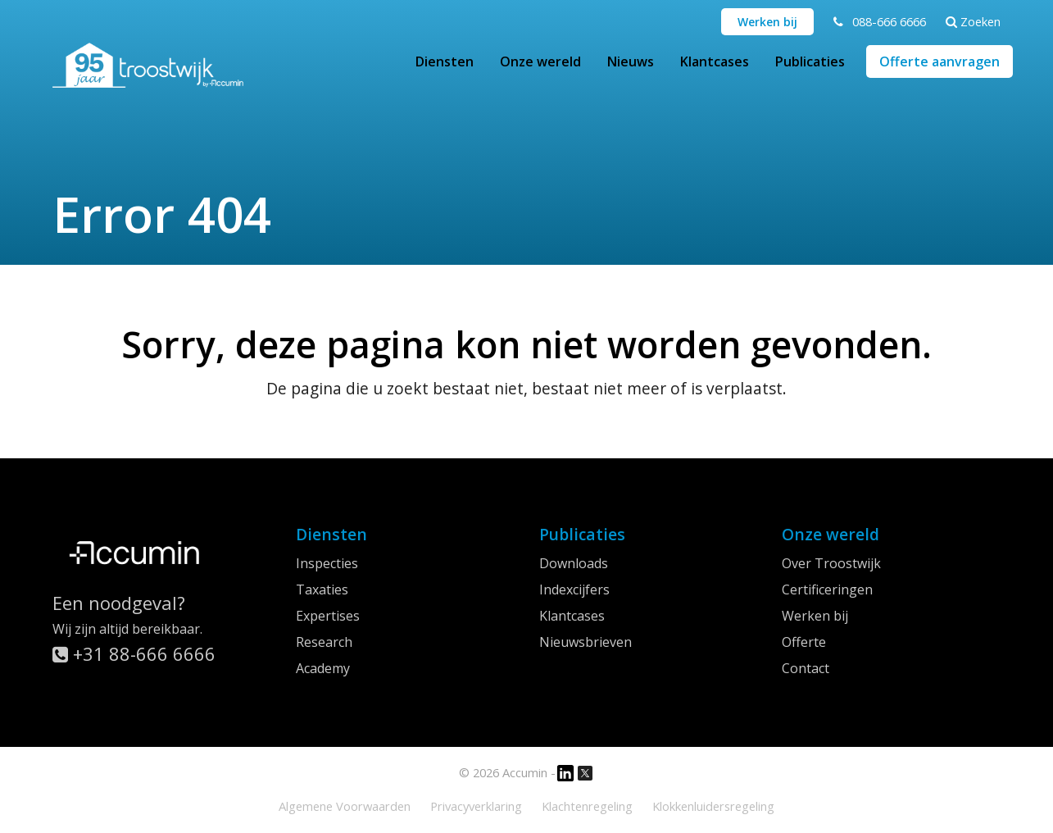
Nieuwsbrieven (585, 642)
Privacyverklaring (476, 806)
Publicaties (810, 61)
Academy (323, 668)
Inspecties (327, 563)
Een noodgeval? (118, 602)
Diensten (444, 61)
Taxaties (322, 589)
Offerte (804, 642)
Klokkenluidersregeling (713, 806)
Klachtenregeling (587, 806)
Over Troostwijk (831, 563)
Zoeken (973, 21)
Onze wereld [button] (540, 61)
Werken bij (767, 22)
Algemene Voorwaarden (345, 806)
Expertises (328, 616)
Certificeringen (827, 589)
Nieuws (630, 61)
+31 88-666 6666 (134, 653)
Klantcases (714, 61)
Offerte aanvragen (939, 61)
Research (324, 642)
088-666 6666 (889, 21)
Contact (805, 668)
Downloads (573, 563)
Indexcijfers (574, 589)
